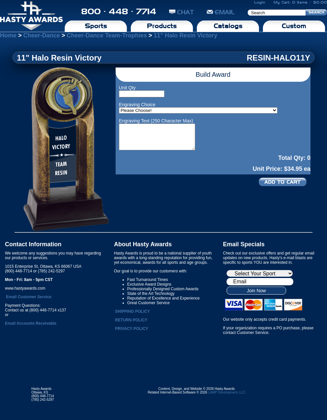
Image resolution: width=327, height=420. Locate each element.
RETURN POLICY (131, 320)
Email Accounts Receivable (30, 323)
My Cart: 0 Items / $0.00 (300, 2)
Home (8, 35)
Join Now (256, 290)
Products (162, 26)
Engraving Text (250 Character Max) (156, 120)
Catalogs (228, 26)
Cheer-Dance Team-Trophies (107, 35)
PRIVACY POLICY (131, 328)
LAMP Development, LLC (226, 392)
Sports (96, 26)
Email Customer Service (28, 297)
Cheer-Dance (41, 35)
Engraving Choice (137, 104)
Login (259, 2)
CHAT (181, 12)
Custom (294, 26)
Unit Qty (127, 87)
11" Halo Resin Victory (185, 35)
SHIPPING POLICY (132, 311)
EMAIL (221, 12)
